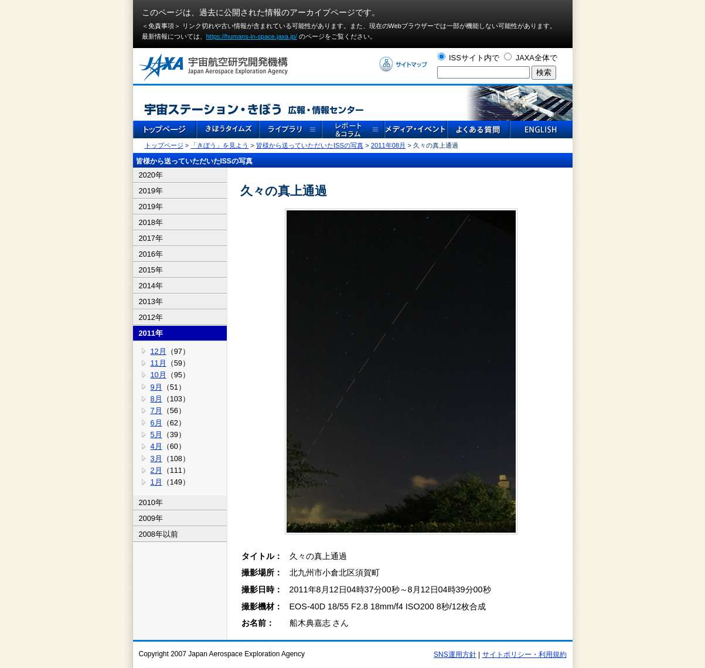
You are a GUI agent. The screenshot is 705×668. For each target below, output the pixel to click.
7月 (156, 410)
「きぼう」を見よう (219, 145)
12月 (158, 351)
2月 (156, 470)
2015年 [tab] (151, 269)
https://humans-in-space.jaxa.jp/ (251, 36)
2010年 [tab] (151, 502)
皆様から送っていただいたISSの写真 (309, 145)
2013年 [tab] (151, 301)
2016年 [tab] (151, 254)
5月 (156, 434)
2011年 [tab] (151, 333)
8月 (156, 398)
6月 (156, 422)
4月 (156, 446)
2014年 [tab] (151, 285)
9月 (156, 387)
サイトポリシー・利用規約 (524, 654)
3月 (156, 458)
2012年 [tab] (151, 317)
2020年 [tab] (151, 175)
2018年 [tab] (151, 222)
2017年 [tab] (151, 238)
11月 (158, 363)
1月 (156, 482)
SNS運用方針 (455, 654)
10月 (158, 374)
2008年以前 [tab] (158, 534)
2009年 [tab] (151, 518)
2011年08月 (388, 145)
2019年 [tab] (151, 190)
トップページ (164, 145)
